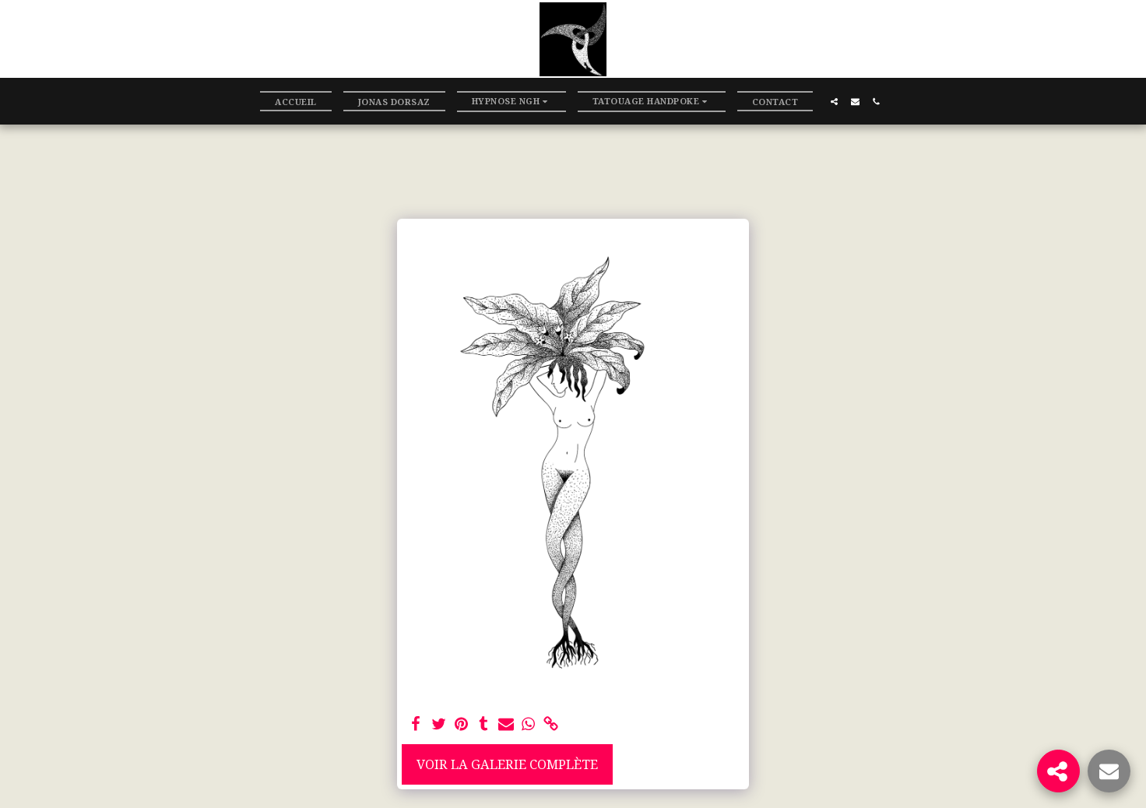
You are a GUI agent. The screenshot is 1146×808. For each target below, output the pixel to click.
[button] (511, 101)
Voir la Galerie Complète (507, 764)
